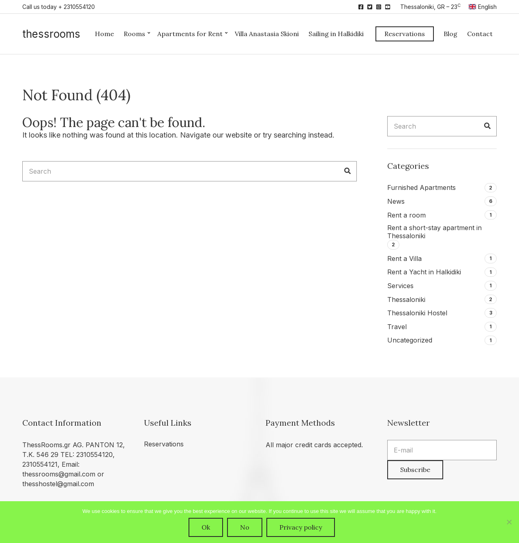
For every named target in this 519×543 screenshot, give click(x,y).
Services (400, 286)
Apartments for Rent (190, 34)
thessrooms (51, 34)
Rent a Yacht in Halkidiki (424, 272)
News (396, 201)
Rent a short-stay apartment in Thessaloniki (434, 232)
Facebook (361, 7)
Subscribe (415, 469)
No (244, 527)
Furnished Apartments (421, 187)
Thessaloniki (406, 299)
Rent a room (406, 215)
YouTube (387, 7)
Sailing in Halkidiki (336, 34)
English (483, 6)
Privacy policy (300, 527)
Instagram (379, 7)
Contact (480, 34)
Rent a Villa (404, 258)
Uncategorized (409, 340)
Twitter (370, 7)
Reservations (404, 34)
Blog (450, 34)
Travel (397, 327)
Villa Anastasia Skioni (267, 34)
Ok (206, 527)
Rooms (134, 34)
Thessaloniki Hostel (417, 313)
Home (104, 34)
